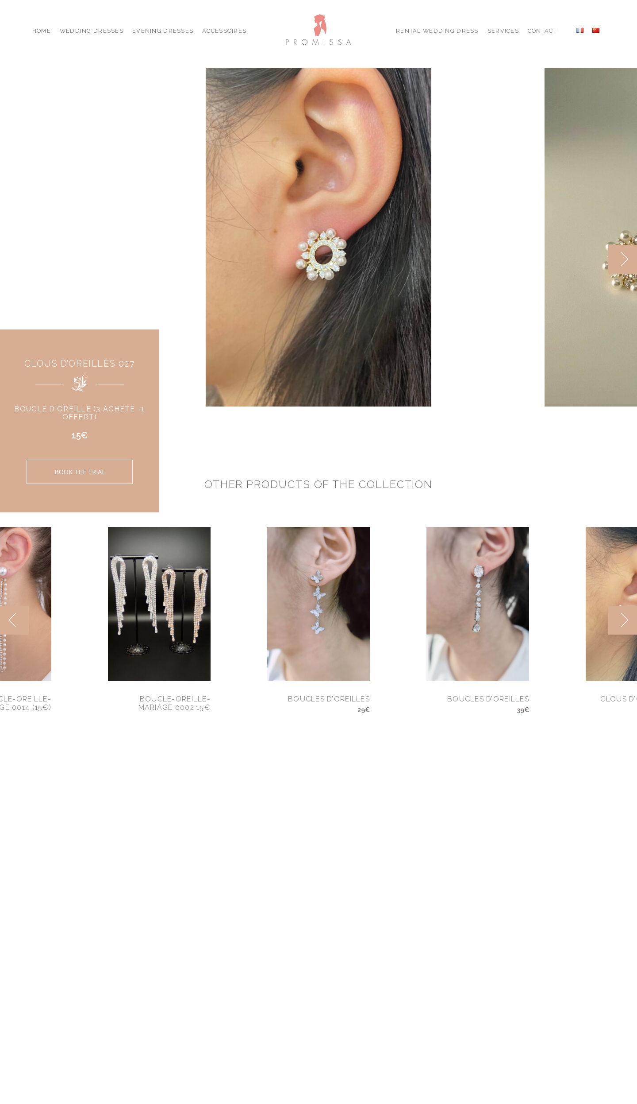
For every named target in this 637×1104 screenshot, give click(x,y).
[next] (622, 259)
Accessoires (224, 30)
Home (41, 30)
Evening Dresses (162, 30)
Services (503, 30)
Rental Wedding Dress (437, 30)
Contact (542, 30)
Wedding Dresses (91, 30)
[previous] (14, 620)
